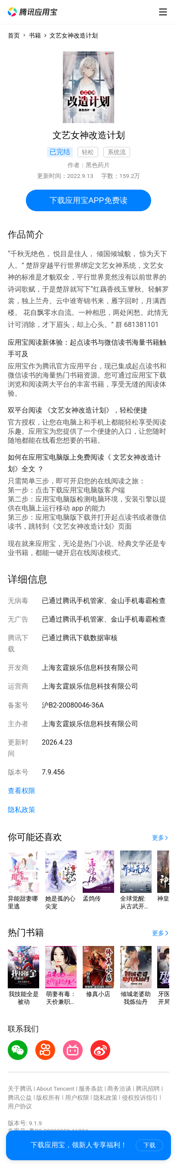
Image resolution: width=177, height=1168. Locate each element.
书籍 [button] (35, 35)
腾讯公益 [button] (20, 1097)
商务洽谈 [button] (119, 1088)
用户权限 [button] (77, 1097)
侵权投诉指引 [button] (140, 1097)
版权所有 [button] (48, 1097)
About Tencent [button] (55, 1088)
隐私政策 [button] (21, 810)
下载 (149, 1145)
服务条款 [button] (91, 1088)
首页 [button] (14, 35)
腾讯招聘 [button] (148, 1088)
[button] (33, 12)
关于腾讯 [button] (20, 1088)
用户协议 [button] (20, 1106)
